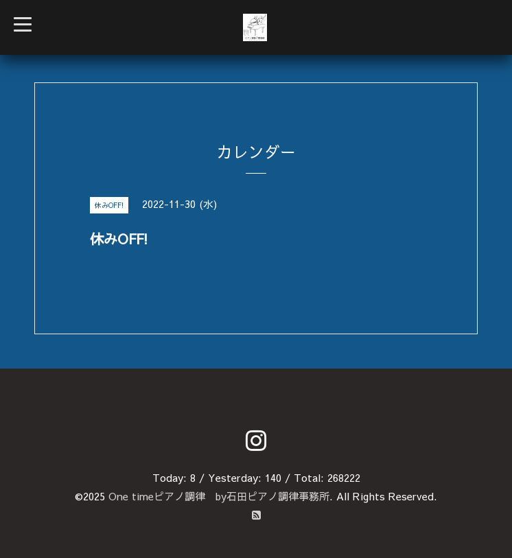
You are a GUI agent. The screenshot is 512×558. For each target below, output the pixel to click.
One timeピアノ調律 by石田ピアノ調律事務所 (218, 496)
